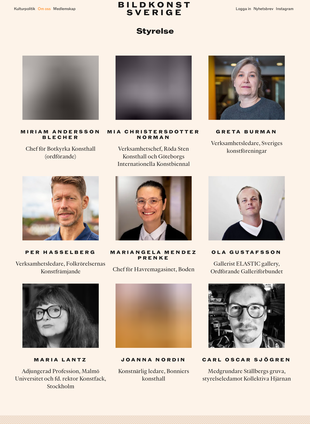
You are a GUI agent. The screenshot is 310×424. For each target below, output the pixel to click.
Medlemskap (64, 8)
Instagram (284, 8)
